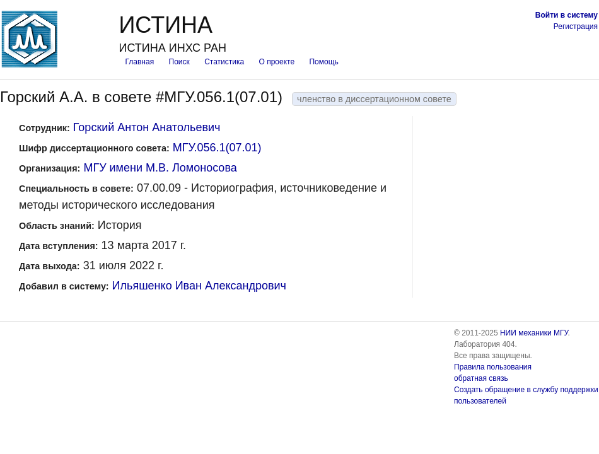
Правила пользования (493, 367)
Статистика (224, 61)
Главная (139, 61)
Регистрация (576, 26)
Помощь (323, 61)
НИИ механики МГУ (534, 333)
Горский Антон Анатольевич (147, 127)
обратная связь (481, 378)
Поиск (179, 61)
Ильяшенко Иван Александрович (199, 285)
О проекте (277, 61)
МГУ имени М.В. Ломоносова (159, 167)
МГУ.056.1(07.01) (217, 147)
